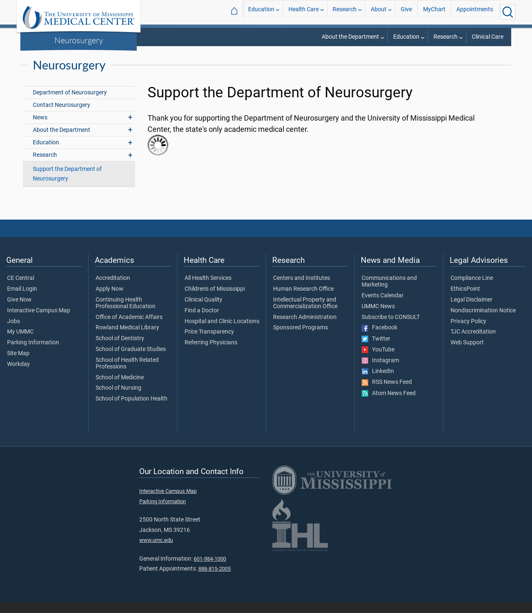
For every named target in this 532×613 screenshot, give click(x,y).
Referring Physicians (211, 353)
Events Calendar (383, 306)
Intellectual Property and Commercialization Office (305, 314)
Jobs (13, 332)
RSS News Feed (387, 393)
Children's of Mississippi (215, 300)
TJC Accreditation (473, 342)
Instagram (380, 371)
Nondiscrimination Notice (483, 321)
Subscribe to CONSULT (391, 328)
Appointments (474, 11)
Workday (18, 375)
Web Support (467, 353)
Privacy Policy (468, 332)
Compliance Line (472, 289)
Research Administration (305, 328)
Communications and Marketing (389, 292)
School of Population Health (131, 409)
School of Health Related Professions (127, 374)
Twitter (376, 349)
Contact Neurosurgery (61, 115)
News (40, 128)
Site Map (18, 364)
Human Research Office (303, 300)
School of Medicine (120, 388)
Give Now (19, 310)
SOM (331, 54)
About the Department (350, 36)
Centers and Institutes (301, 289)
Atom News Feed (389, 404)
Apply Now (109, 300)
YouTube (378, 360)
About (379, 11)
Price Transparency (209, 342)
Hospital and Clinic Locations (222, 332)
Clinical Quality (203, 310)
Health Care (303, 11)
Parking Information (33, 353)
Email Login (22, 300)
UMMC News (378, 317)
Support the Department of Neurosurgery (67, 184)
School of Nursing (118, 398)
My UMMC (20, 342)
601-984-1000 (210, 569)
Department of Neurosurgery (70, 103)
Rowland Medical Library (127, 338)
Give (406, 11)
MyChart (434, 11)
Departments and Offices (378, 54)
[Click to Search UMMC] (507, 12)
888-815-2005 (214, 579)
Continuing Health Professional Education (125, 314)
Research (344, 11)
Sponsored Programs (300, 338)
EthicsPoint (465, 300)
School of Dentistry (120, 349)
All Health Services (208, 289)
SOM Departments (442, 54)
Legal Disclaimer (472, 310)
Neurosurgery (78, 40)
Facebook (379, 338)
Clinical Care (487, 36)
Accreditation (113, 289)
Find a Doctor (202, 321)
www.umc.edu (156, 551)
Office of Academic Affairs (129, 328)
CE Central (20, 289)
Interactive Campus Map (38, 321)
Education (261, 11)
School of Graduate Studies (131, 360)
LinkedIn (378, 382)
